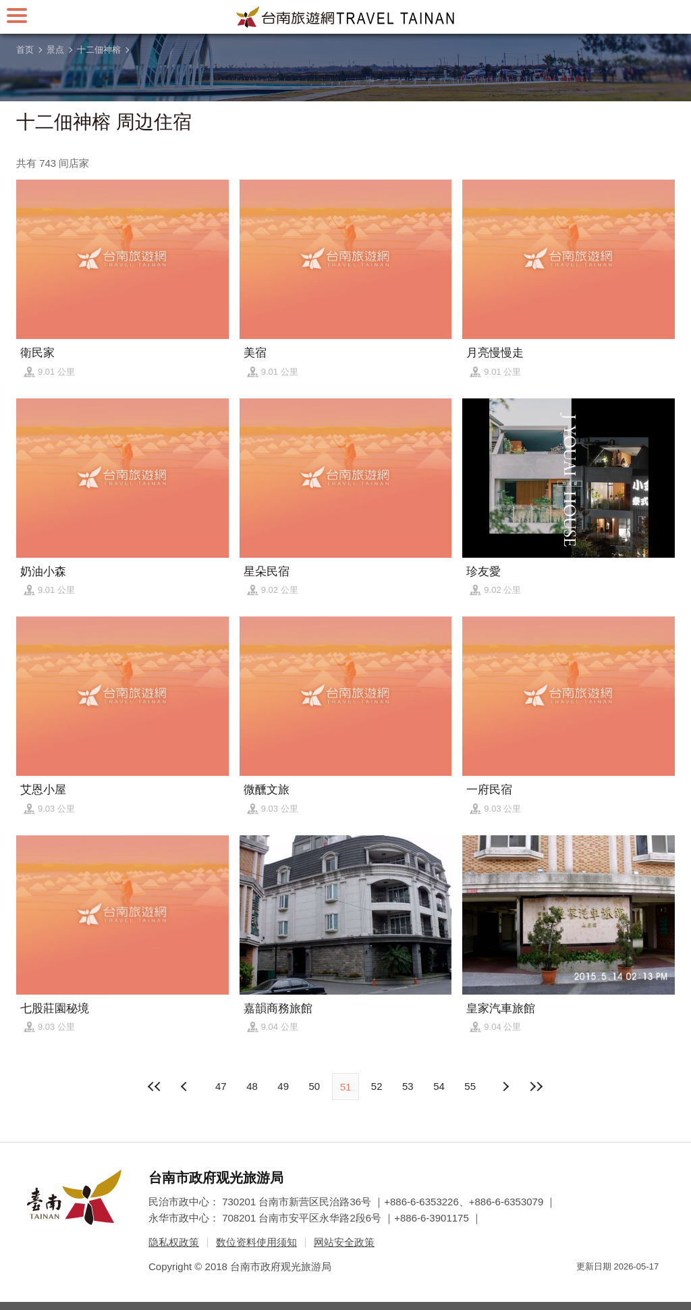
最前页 (154, 1086)
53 (408, 1086)
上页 (505, 1086)
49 (283, 1086)
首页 (25, 50)
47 (221, 1086)
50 (314, 1086)
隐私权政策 (173, 1242)
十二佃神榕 (99, 50)
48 (252, 1086)
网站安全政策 (344, 1242)
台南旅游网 (345, 17)
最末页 (536, 1086)
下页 (185, 1086)
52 (377, 1086)
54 (439, 1086)
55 (470, 1086)
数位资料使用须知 (256, 1242)
